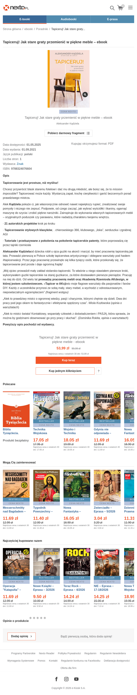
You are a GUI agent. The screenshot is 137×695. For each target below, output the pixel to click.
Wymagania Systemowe (20, 660)
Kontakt (53, 660)
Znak (20, 163)
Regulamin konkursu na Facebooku (80, 660)
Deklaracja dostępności (117, 660)
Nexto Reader (46, 653)
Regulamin (90, 653)
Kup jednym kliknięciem (65, 370)
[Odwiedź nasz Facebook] (56, 679)
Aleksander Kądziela (67, 123)
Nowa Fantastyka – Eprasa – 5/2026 (74, 511)
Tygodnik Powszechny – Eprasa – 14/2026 (44, 511)
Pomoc (41, 660)
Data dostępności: (15, 144)
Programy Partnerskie (23, 653)
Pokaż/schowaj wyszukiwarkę (113, 8)
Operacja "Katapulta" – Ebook (12, 590)
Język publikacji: (13, 154)
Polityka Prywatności (69, 653)
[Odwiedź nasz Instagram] (66, 679)
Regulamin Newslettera (113, 653)
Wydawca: (10, 163)
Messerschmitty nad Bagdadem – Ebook (14, 511)
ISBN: (7, 168)
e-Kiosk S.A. (78, 688)
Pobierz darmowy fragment (66, 133)
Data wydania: (12, 149)
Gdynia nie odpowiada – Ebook (102, 433)
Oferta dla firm (69, 668)
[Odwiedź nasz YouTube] (76, 679)
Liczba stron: (11, 159)
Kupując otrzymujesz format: (89, 143)
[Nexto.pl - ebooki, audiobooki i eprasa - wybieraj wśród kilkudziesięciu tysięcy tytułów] (16, 8)
